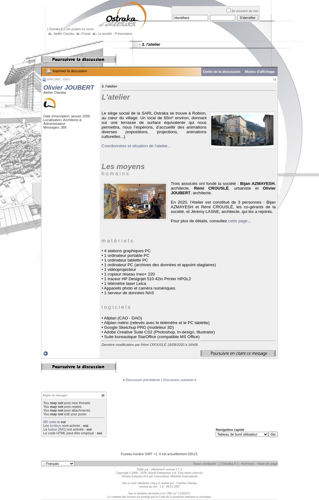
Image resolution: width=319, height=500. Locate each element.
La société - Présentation (112, 33)
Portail (82, 33)
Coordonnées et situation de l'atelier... (136, 146)
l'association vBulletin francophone (176, 476)
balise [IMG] (57, 429)
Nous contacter (205, 463)
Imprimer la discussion (66, 71)
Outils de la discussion (221, 71)
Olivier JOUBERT (68, 87)
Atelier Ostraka (60, 33)
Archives (247, 463)
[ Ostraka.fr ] (55, 29)
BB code (49, 422)
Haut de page (267, 463)
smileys (55, 425)
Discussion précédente (143, 380)
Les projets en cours (80, 29)
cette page (237, 221)
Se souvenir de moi (242, 11)
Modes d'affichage (260, 71)
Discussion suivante (178, 380)
